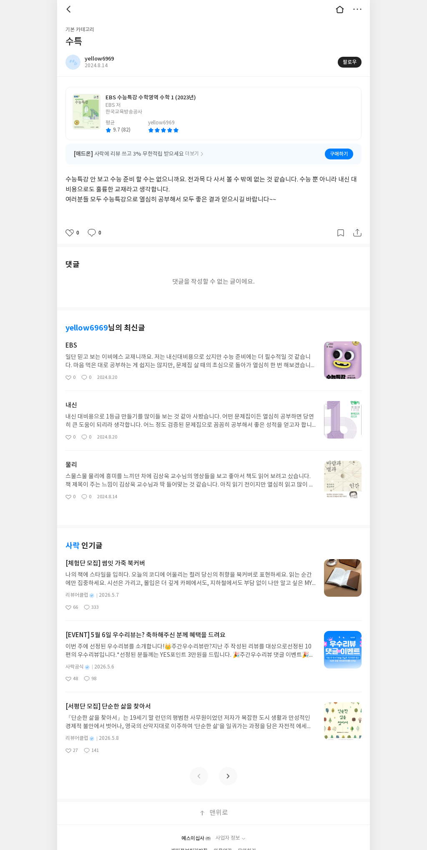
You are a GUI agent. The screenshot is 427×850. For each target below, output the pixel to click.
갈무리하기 (341, 233)
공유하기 (357, 233)
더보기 (357, 9)
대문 (340, 9)
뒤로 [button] (69, 9)
